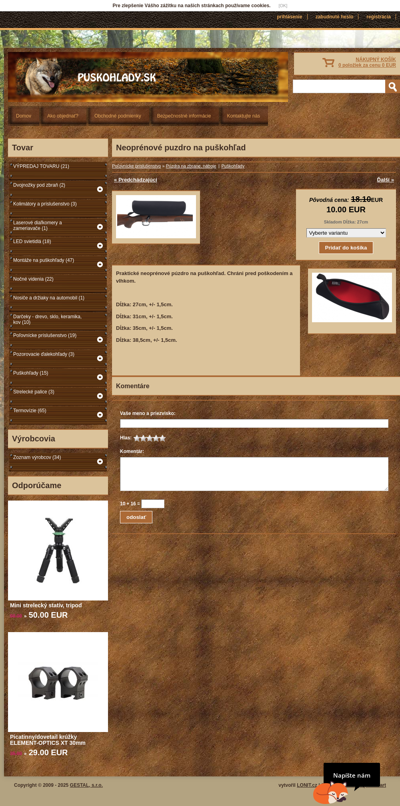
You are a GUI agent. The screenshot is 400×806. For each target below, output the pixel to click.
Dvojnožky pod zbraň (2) (39, 185)
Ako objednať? (62, 116)
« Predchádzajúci (135, 180)
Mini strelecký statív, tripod (46, 605)
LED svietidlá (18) (32, 241)
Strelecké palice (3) (33, 392)
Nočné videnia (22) (33, 279)
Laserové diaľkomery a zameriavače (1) (37, 225)
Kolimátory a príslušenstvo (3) (45, 204)
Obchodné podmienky (117, 116)
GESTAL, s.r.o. (86, 785)
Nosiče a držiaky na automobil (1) (48, 298)
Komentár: (132, 451)
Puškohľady (233, 166)
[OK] (282, 5)
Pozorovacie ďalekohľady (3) (43, 354)
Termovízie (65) (29, 410)
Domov (23, 116)
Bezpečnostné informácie (184, 116)
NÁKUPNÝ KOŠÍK (367, 62)
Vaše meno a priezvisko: (148, 413)
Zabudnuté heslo (335, 17)
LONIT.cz (307, 785)
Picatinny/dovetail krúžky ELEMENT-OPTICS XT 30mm (48, 740)
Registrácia (378, 17)
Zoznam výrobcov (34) (37, 457)
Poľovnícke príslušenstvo (136, 166)
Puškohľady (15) (30, 373)
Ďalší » (385, 180)
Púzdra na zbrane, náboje (191, 166)
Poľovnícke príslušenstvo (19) (44, 335)
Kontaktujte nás (243, 116)
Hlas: (126, 438)
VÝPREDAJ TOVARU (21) (41, 166)
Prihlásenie (289, 17)
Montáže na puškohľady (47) (43, 260)
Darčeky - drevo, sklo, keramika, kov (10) (47, 319)
